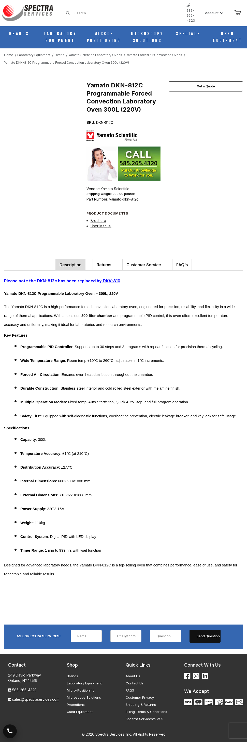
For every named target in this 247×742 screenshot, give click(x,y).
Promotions (76, 705)
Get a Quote (206, 86)
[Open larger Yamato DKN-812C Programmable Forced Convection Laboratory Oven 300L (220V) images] (43, 116)
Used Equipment (80, 712)
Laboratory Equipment (84, 683)
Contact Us (134, 683)
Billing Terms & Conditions (146, 712)
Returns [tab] (104, 264)
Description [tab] (70, 264)
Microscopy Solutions (84, 697)
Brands (72, 676)
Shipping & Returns (141, 705)
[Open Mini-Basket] (237, 13)
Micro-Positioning (81, 690)
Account (214, 13)
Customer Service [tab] (143, 264)
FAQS (130, 690)
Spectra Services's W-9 (144, 719)
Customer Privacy (140, 697)
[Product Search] (127, 13)
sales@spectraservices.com (35, 699)
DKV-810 (111, 280)
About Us (133, 676)
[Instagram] (196, 676)
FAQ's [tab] (182, 264)
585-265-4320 (190, 13)
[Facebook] (187, 676)
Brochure (98, 220)
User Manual (101, 226)
